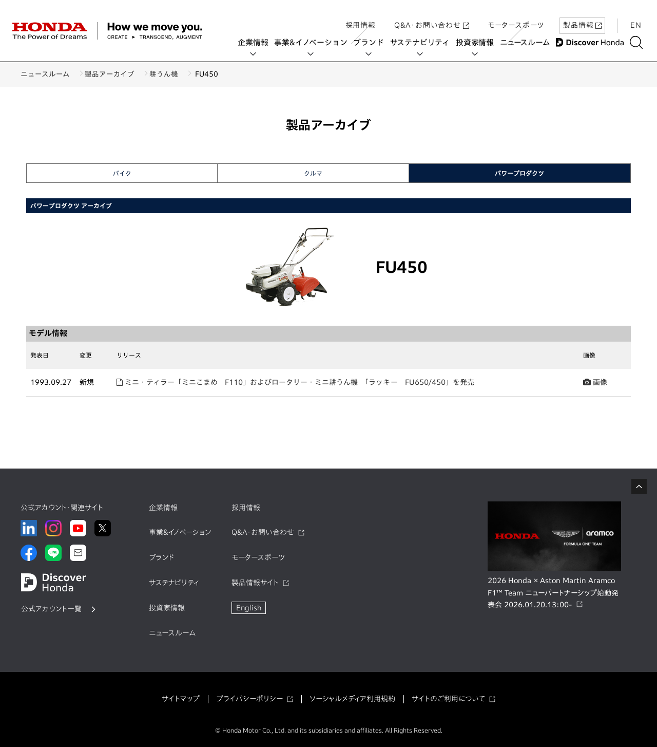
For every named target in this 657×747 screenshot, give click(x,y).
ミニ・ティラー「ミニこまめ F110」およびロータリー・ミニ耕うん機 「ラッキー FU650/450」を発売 (295, 382)
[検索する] (638, 42)
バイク (122, 173)
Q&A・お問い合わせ (431, 17)
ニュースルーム (527, 42)
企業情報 (256, 42)
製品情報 (582, 17)
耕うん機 (175, 74)
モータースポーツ (516, 17)
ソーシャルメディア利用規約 (352, 698)
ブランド (371, 42)
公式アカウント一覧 (51, 608)
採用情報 (360, 17)
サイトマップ (181, 698)
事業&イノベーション (313, 42)
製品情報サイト (255, 582)
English (248, 607)
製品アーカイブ (115, 74)
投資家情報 (477, 42)
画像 (595, 382)
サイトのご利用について (448, 698)
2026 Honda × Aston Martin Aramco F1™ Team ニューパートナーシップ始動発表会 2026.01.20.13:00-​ (553, 593)
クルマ (313, 173)
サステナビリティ (422, 42)
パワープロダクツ (519, 173)
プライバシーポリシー (249, 698)
